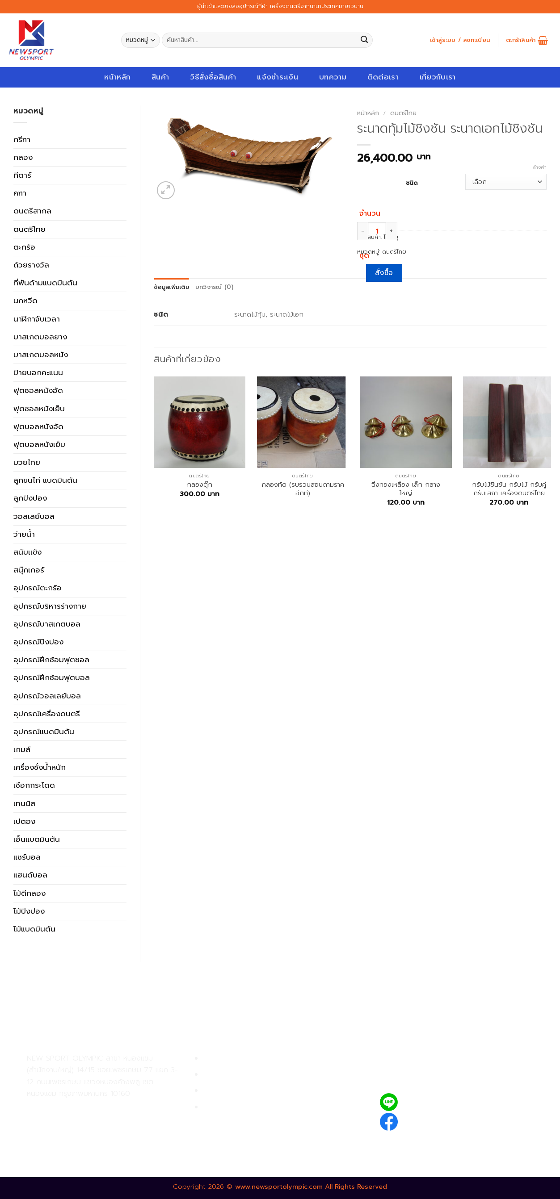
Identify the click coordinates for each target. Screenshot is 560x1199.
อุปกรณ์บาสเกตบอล (46, 624)
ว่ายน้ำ (24, 534)
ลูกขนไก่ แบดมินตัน (45, 480)
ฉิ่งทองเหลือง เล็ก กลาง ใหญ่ (405, 489)
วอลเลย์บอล (34, 516)
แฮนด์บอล (30, 875)
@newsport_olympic (441, 1101)
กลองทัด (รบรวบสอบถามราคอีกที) (302, 489)
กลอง (23, 157)
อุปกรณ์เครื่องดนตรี (46, 713)
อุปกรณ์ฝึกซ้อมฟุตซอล (51, 659)
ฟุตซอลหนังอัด (38, 390)
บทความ (332, 77)
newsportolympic (435, 1120)
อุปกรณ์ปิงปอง (38, 642)
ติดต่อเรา (383, 77)
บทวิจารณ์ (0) (214, 287)
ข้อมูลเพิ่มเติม (171, 287)
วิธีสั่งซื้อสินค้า (213, 77)
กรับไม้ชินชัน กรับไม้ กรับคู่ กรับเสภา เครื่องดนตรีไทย (509, 489)
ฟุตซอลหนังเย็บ (39, 408)
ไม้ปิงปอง (29, 911)
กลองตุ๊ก (199, 484)
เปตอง (24, 821)
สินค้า (160, 77)
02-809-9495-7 (79, 1108)
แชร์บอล (27, 857)
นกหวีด (25, 300)
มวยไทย (26, 462)
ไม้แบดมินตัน (34, 929)
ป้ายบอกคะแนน (38, 372)
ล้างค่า (540, 167)
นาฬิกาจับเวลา (36, 319)
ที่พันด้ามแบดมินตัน (45, 282)
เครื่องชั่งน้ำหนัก (39, 767)
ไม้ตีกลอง (29, 893)
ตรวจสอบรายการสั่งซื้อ (240, 1107)
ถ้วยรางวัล (31, 265)
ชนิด (411, 182)
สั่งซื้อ (384, 272)
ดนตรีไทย (29, 229)
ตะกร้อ (24, 247)
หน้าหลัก (117, 77)
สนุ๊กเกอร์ (28, 570)
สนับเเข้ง (27, 552)
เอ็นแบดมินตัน (36, 839)
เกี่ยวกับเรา (438, 77)
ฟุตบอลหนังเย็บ (39, 444)
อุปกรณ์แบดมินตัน (43, 731)
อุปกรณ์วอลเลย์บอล (47, 696)
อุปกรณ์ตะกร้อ (37, 587)
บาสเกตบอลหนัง (40, 354)
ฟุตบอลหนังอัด (38, 426)
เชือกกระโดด (34, 785)
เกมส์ (21, 749)
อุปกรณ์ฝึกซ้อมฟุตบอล (51, 677)
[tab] (171, 287)
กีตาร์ (22, 175)
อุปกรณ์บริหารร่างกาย (49, 606)
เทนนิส (24, 803)
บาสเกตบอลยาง (40, 337)
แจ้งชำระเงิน (277, 77)
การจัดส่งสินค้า (227, 1090)
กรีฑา (21, 139)
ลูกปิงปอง (30, 498)
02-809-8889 (74, 1128)
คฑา (19, 193)
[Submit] (364, 40)
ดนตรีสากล (32, 211)
